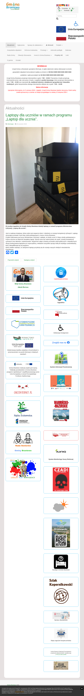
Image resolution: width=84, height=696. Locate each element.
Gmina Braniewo (11, 685)
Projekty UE (59, 55)
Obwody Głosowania (24, 55)
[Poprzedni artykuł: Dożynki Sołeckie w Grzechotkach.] (13, 260)
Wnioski (49, 45)
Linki (67, 55)
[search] (66, 16)
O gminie (10, 60)
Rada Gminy (11, 55)
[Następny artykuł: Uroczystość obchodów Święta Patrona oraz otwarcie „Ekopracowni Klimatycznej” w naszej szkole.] (29, 260)
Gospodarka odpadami (14, 50)
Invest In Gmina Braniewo (43, 55)
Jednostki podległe (56, 50)
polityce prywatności (19, 691)
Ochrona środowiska (30, 50)
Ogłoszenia (20, 45)
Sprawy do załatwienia (35, 45)
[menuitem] (69, 8)
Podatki (59, 45)
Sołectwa (68, 50)
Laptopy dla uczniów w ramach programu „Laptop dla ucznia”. (39, 117)
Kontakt (18, 60)
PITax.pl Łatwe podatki (61, 654)
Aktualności (10, 45)
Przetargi (44, 50)
